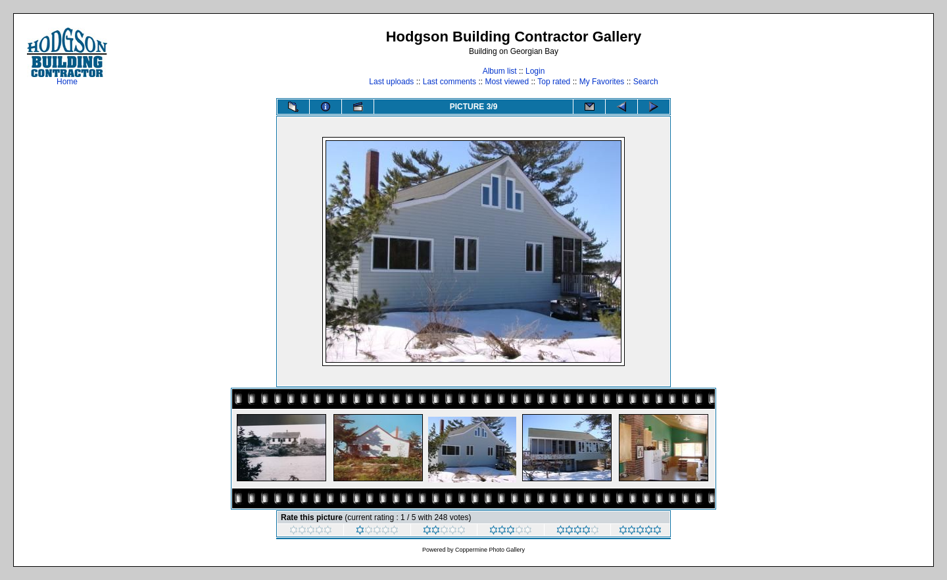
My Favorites (602, 81)
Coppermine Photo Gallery (490, 549)
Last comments (449, 81)
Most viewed (507, 81)
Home (67, 78)
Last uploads (391, 81)
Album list (500, 71)
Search (645, 81)
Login (535, 71)
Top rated (553, 81)
